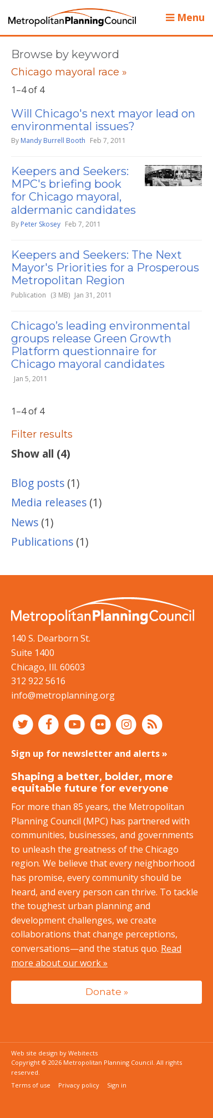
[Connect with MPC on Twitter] (24, 723)
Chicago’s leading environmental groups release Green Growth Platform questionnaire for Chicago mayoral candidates (100, 345)
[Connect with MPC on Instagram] (128, 723)
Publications (42, 541)
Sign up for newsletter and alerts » (89, 753)
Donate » (106, 991)
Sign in (116, 1085)
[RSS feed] (152, 723)
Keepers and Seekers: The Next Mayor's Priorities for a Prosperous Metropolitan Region (105, 267)
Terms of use (30, 1085)
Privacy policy (78, 1085)
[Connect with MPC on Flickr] (102, 723)
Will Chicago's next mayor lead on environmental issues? (103, 120)
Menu (185, 17)
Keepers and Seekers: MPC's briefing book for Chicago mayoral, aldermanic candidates (73, 191)
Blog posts (37, 482)
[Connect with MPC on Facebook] (50, 723)
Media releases (49, 502)
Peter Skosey (40, 224)
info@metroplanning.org (63, 695)
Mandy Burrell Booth (53, 140)
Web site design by (54, 1053)
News (24, 522)
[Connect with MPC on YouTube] (76, 723)
